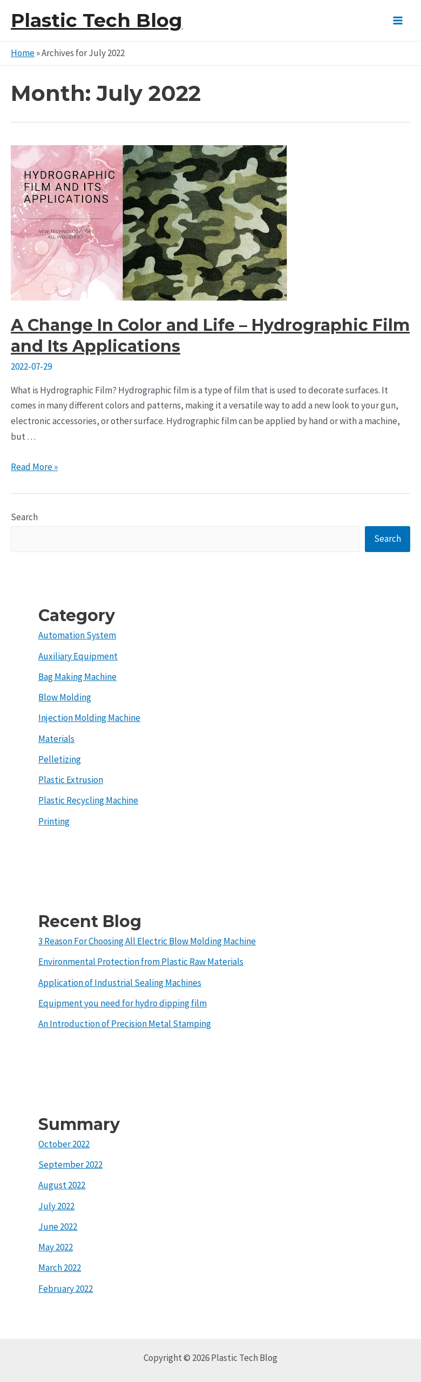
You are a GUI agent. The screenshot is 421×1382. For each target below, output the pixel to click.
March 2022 (59, 1268)
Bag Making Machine (77, 677)
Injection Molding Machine (89, 718)
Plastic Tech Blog (96, 20)
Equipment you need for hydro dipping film (122, 1003)
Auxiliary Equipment (78, 656)
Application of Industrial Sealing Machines (119, 983)
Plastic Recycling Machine (88, 800)
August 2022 (61, 1185)
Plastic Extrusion (70, 780)
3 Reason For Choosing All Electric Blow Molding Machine (147, 941)
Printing (54, 821)
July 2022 (56, 1206)
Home (23, 53)
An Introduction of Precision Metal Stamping (124, 1024)
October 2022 (64, 1144)
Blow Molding (64, 697)
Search (24, 517)
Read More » (34, 467)
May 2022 (55, 1247)
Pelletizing (59, 759)
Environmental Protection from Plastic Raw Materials (140, 962)
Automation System (77, 635)
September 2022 (70, 1164)
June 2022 (57, 1227)
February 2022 (65, 1289)
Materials (56, 739)
